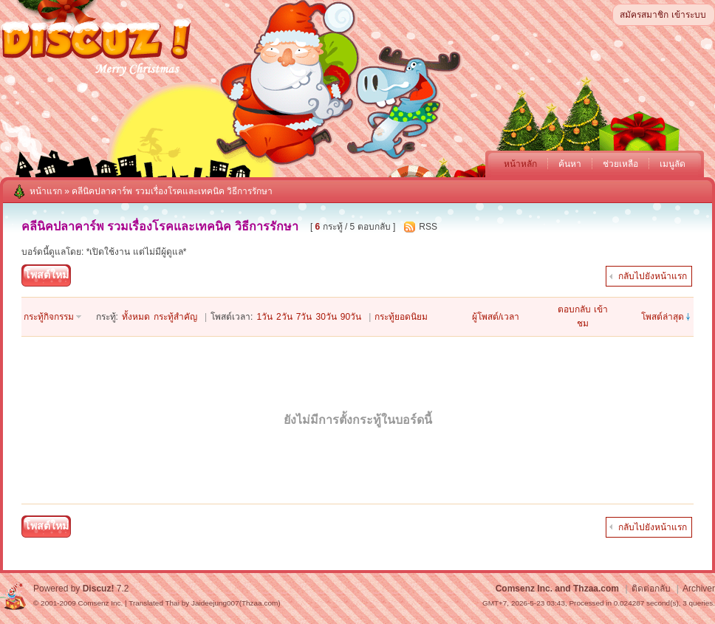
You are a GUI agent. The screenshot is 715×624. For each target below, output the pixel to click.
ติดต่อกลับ (651, 588)
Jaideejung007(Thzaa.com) (236, 603)
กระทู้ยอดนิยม (401, 317)
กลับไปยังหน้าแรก (652, 276)
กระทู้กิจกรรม (49, 317)
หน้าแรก (46, 191)
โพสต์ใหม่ (46, 275)
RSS (428, 227)
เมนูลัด (672, 164)
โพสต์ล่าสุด (662, 317)
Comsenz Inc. (100, 603)
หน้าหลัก (520, 164)
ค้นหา (569, 164)
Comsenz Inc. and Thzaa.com (557, 588)
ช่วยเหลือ (620, 164)
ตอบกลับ (574, 309)
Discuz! (98, 588)
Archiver (698, 588)
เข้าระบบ (688, 15)
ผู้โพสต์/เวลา (495, 317)
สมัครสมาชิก (644, 15)
